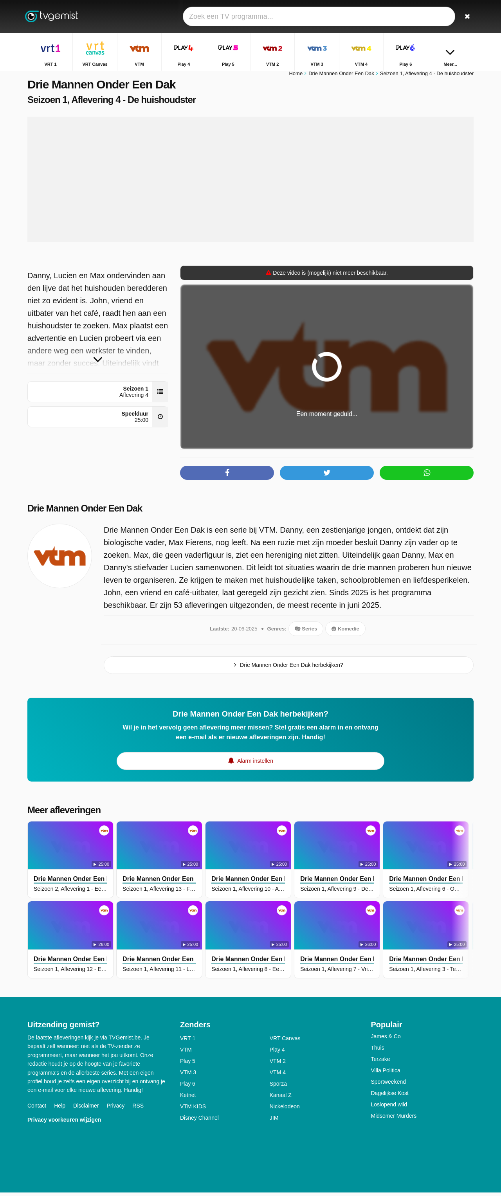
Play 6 (187, 1087)
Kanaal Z (281, 1098)
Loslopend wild (389, 1108)
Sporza (278, 1087)
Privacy (115, 1109)
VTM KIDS (193, 1110)
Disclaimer (86, 1109)
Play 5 (187, 1064)
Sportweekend (388, 1085)
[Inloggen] (438, 16)
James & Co (386, 1040)
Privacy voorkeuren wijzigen (64, 1123)
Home (296, 77)
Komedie (345, 632)
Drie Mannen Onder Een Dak (85, 512)
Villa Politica (385, 1074)
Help (59, 1109)
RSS (138, 1109)
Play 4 (277, 1053)
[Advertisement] (250, 183)
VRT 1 (187, 1042)
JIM (274, 1121)
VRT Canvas (285, 1042)
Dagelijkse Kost (390, 1096)
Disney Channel (199, 1121)
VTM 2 (278, 1064)
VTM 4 (278, 1076)
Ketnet (188, 1098)
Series (306, 632)
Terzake (380, 1062)
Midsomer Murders (394, 1119)
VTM (186, 1053)
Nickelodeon (285, 1110)
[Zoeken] (465, 16)
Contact (36, 1109)
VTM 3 (188, 1076)
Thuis (377, 1051)
